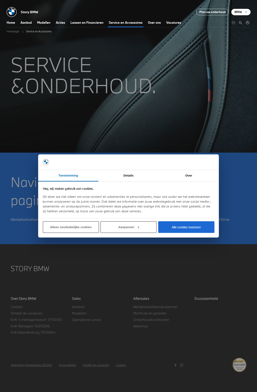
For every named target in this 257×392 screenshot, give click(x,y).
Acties (60, 22)
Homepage (13, 31)
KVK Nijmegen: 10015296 (30, 326)
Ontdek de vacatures (27, 313)
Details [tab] (128, 175)
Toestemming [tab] (68, 175)
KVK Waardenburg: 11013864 (33, 332)
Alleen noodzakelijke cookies (71, 227)
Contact (16, 306)
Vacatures (173, 22)
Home (11, 22)
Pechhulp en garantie (149, 313)
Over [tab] (188, 175)
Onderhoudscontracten (151, 319)
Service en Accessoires (126, 22)
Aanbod (26, 22)
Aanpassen (128, 227)
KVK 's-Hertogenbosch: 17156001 (36, 319)
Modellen (43, 22)
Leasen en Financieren (86, 22)
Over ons (154, 22)
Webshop (140, 326)
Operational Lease (86, 319)
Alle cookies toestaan (186, 227)
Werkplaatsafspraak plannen (155, 306)
